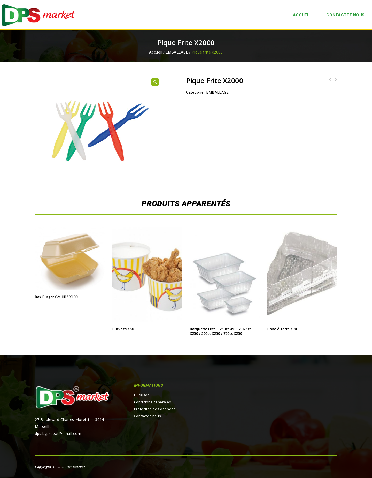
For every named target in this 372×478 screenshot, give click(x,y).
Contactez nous (345, 15)
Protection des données (155, 409)
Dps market (75, 467)
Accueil (155, 52)
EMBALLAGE (177, 52)
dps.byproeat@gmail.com (58, 433)
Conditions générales (152, 402)
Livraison (142, 395)
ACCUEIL (302, 15)
